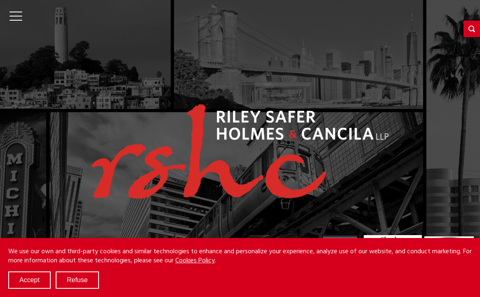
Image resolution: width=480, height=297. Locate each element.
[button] (472, 29)
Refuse (77, 279)
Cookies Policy (195, 260)
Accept (29, 279)
